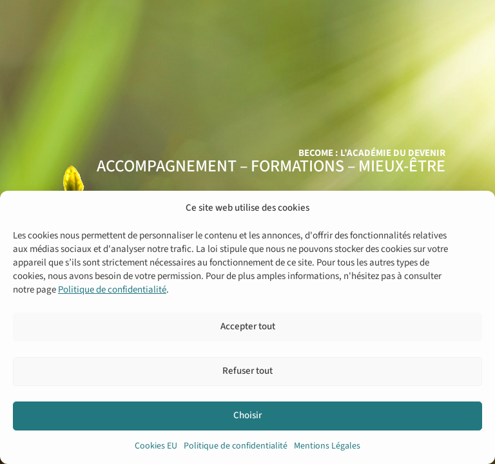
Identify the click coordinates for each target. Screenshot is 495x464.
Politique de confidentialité (112, 289)
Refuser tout (247, 371)
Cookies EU (156, 446)
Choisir (247, 415)
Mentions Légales (327, 446)
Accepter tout (247, 326)
